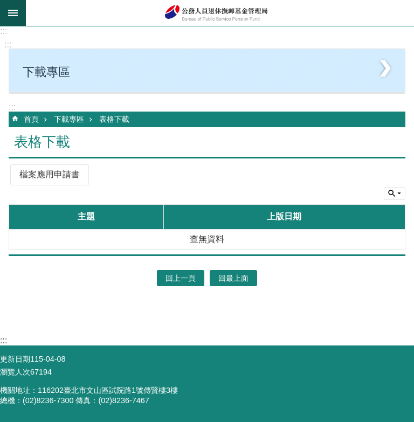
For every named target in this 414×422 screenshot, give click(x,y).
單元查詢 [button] (394, 193)
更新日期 (15, 359)
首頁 (31, 119)
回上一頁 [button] (180, 278)
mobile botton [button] (13, 13)
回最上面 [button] (233, 278)
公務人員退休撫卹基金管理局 (220, 13)
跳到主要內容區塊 (5, 5)
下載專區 (69, 119)
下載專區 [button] (46, 72)
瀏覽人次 (15, 372)
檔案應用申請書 (49, 174)
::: (3, 31)
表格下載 (114, 119)
